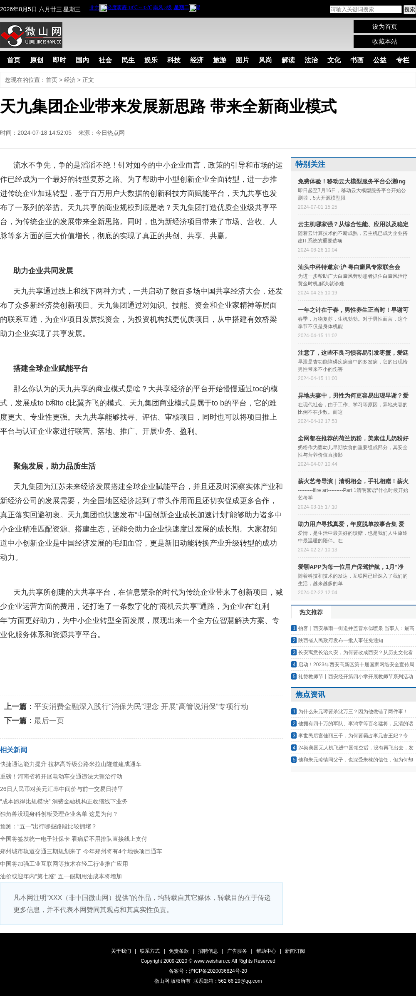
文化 (334, 60)
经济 (196, 60)
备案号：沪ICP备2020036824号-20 (208, 971)
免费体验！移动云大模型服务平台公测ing (352, 181)
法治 (311, 60)
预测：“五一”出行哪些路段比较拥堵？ (48, 826)
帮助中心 (266, 951)
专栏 (402, 60)
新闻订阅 (295, 951)
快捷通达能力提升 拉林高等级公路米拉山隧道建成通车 (70, 764)
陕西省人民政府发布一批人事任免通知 (340, 640)
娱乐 (151, 60)
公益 (379, 60)
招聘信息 (208, 951)
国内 (82, 60)
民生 (128, 60)
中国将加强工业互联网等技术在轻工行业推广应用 (64, 863)
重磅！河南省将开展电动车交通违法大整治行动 (61, 776)
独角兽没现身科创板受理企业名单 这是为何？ (59, 814)
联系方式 (150, 951)
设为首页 (384, 26)
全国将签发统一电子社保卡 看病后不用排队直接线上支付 (73, 838)
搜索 (409, 9)
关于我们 (121, 951)
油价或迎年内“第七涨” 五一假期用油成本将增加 (61, 876)
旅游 (219, 60)
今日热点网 (110, 132)
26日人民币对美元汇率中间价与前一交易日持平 (61, 789)
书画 (357, 60)
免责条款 (179, 951)
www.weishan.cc (213, 961)
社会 (105, 60)
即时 (59, 60)
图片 (242, 60)
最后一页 (49, 721)
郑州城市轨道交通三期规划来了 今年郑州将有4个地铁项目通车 (81, 851)
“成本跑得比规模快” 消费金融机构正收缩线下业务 (64, 801)
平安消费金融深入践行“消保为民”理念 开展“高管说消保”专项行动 (141, 706)
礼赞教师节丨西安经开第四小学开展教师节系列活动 (355, 677)
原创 (36, 60)
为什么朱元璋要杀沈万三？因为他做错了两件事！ (353, 711)
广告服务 (237, 951)
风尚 (265, 60)
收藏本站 (384, 41)
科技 (174, 60)
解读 (288, 60)
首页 (13, 60)
